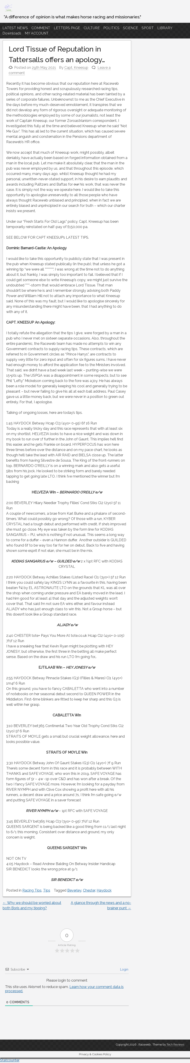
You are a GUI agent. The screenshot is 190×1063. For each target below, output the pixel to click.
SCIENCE (130, 28)
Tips (46, 890)
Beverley (74, 890)
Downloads (11, 33)
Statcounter (9, 1060)
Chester (89, 890)
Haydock (104, 890)
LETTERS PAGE (67, 28)
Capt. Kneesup (76, 67)
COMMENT (40, 28)
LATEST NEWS (15, 28)
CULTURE (92, 28)
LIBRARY (165, 28)
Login (123, 969)
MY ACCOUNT (37, 33)
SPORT (148, 28)
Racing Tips (32, 890)
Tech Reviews (175, 1044)
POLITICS (111, 28)
